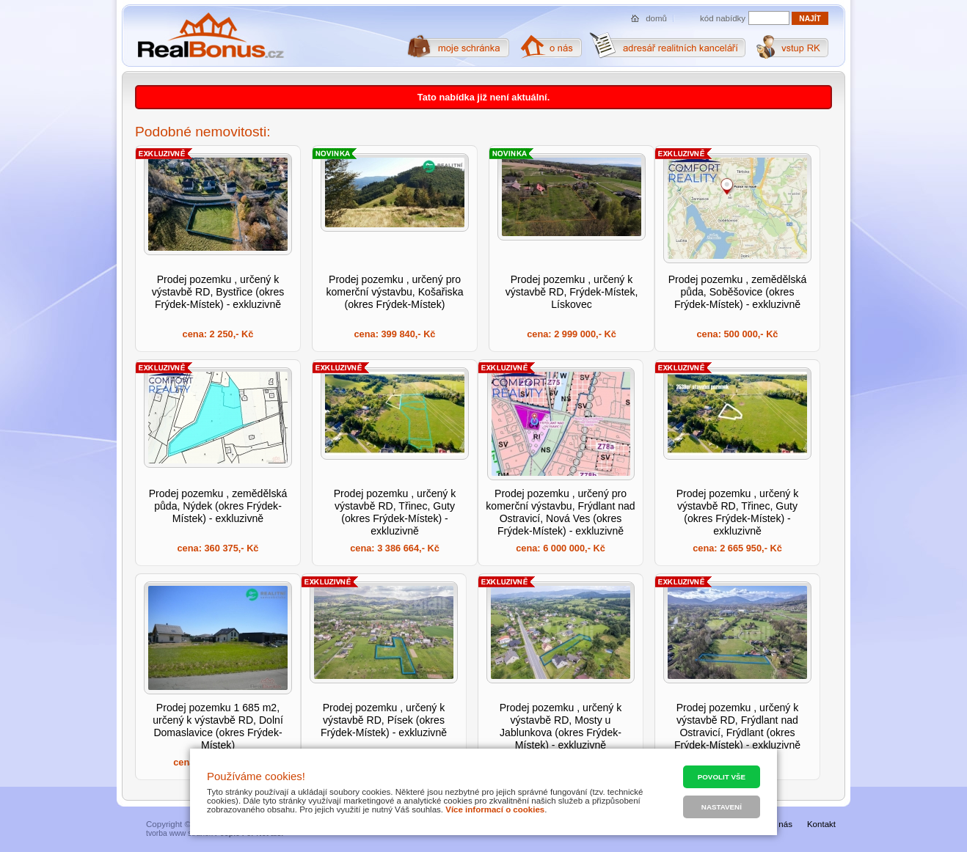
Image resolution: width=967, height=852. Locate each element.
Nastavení (721, 807)
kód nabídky (722, 18)
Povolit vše (721, 777)
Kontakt (821, 824)
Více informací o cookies (494, 809)
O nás (781, 824)
